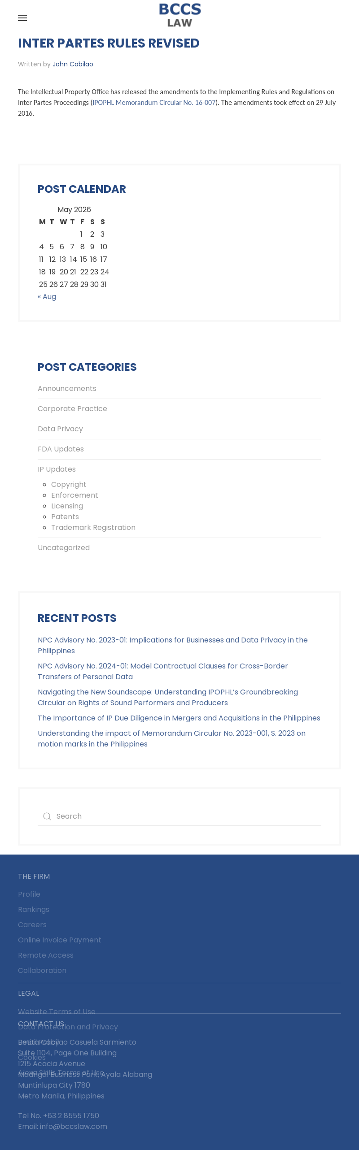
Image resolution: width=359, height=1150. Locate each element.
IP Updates (57, 469)
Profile (29, 894)
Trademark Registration (93, 527)
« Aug (47, 296)
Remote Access (46, 955)
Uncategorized (64, 547)
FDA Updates (61, 449)
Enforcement (74, 495)
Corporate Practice (72, 409)
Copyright (69, 484)
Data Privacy (60, 429)
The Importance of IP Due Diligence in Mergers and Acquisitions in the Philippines (179, 718)
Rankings (33, 909)
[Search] (179, 816)
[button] (22, 18)
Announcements (67, 388)
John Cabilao (73, 64)
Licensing (67, 506)
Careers (32, 925)
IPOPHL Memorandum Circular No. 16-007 (153, 102)
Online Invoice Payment (59, 940)
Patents (65, 517)
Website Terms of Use (57, 1012)
